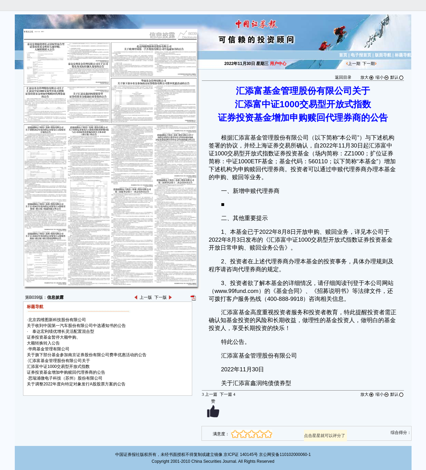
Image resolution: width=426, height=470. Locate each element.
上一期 (354, 63)
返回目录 (343, 77)
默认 (397, 77)
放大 (367, 77)
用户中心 (278, 63)
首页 (343, 55)
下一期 (368, 63)
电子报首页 (361, 55)
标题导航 (403, 55)
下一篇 (227, 394)
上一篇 (209, 394)
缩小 (382, 77)
